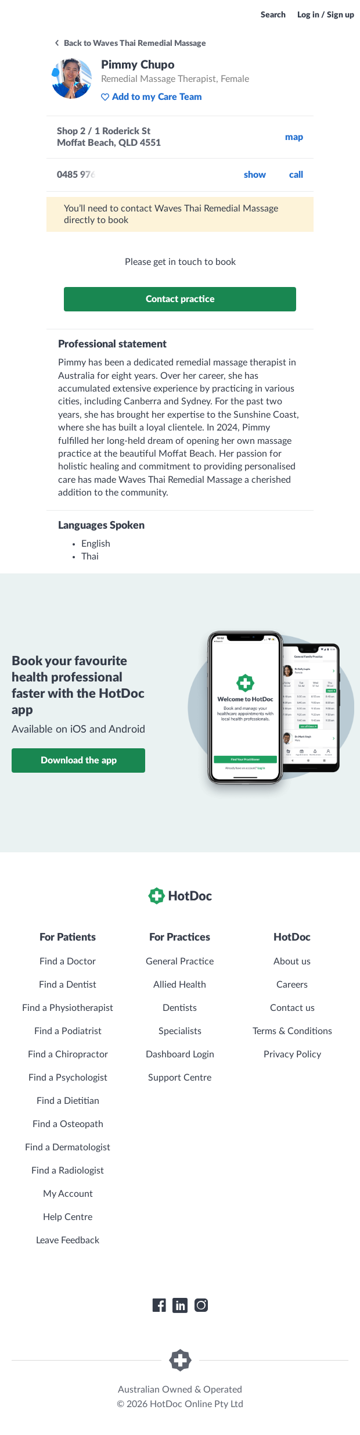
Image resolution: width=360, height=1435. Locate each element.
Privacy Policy (292, 1054)
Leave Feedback (67, 1240)
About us (292, 961)
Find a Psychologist (67, 1077)
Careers (292, 984)
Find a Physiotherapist (67, 1008)
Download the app (79, 760)
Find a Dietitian (68, 1101)
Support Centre (179, 1077)
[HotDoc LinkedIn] (180, 1305)
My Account (68, 1194)
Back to (129, 44)
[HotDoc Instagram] (200, 1305)
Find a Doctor (67, 961)
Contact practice (180, 299)
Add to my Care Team (151, 97)
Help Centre (67, 1217)
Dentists (180, 1008)
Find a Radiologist (67, 1170)
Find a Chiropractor (68, 1054)
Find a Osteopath (68, 1124)
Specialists (180, 1031)
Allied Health (179, 984)
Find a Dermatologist (67, 1147)
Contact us (292, 1008)
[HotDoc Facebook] (159, 1305)
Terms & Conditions (292, 1031)
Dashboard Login (180, 1054)
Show (255, 175)
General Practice (180, 961)
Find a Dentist (67, 984)
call (296, 175)
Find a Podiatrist (68, 1031)
